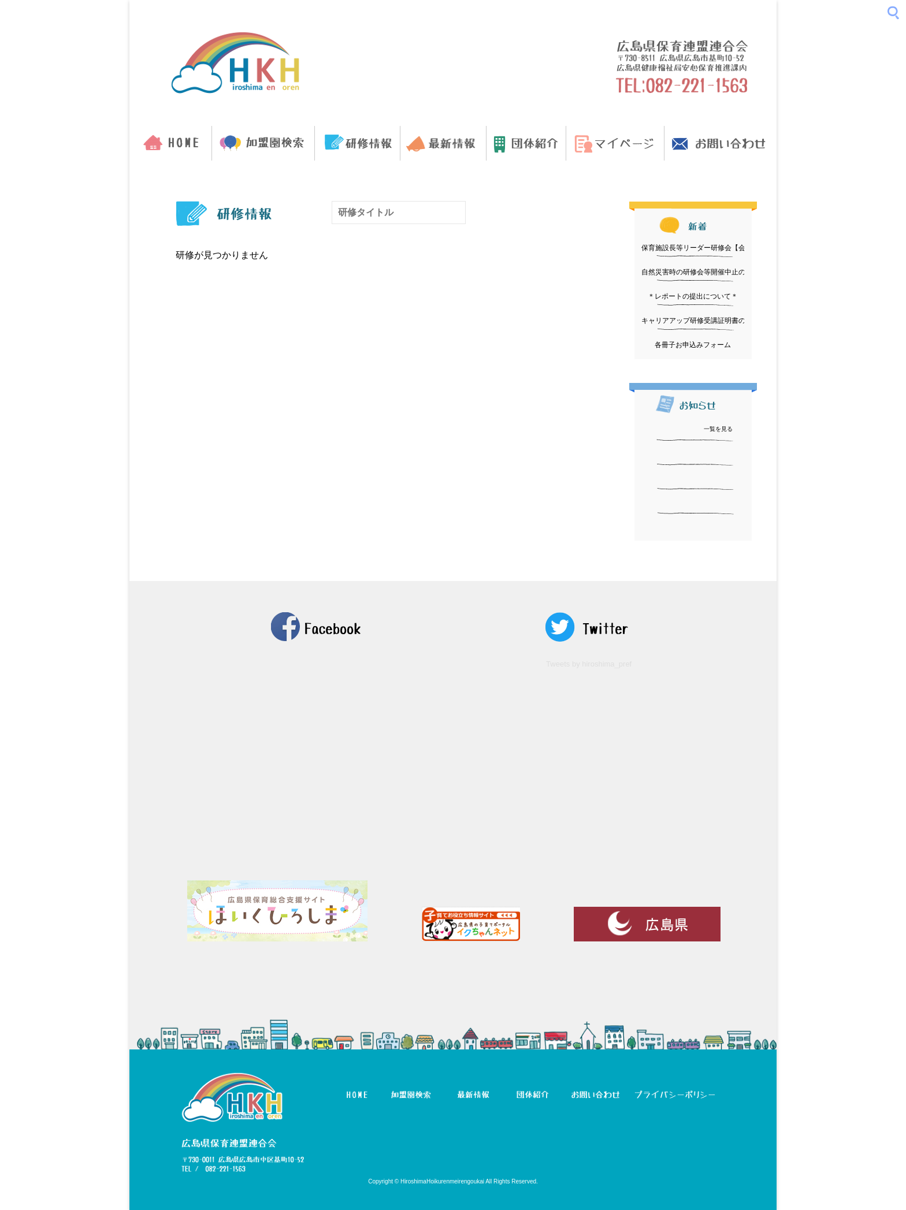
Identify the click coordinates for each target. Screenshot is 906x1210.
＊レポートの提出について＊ (693, 296)
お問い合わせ (720, 143)
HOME (170, 143)
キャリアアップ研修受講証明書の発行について (714, 321)
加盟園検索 (263, 143)
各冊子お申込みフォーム (693, 345)
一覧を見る (718, 429)
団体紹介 (526, 143)
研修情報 (357, 143)
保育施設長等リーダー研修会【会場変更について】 (721, 248)
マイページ (615, 143)
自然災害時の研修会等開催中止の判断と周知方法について (731, 272)
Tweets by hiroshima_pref (589, 664)
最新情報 (442, 143)
